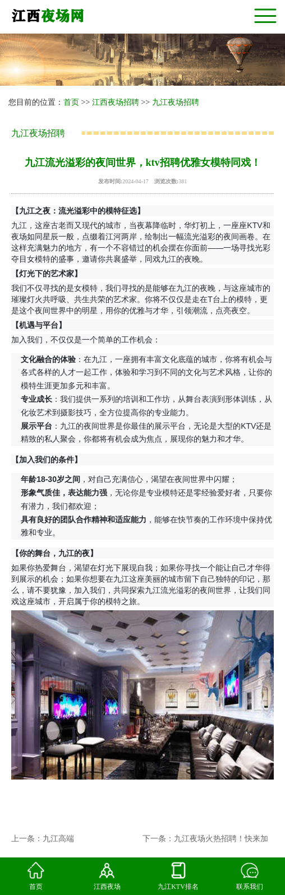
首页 (71, 102)
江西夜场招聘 (115, 102)
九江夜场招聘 (175, 102)
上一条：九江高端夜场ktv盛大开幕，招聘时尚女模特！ (42, 842)
